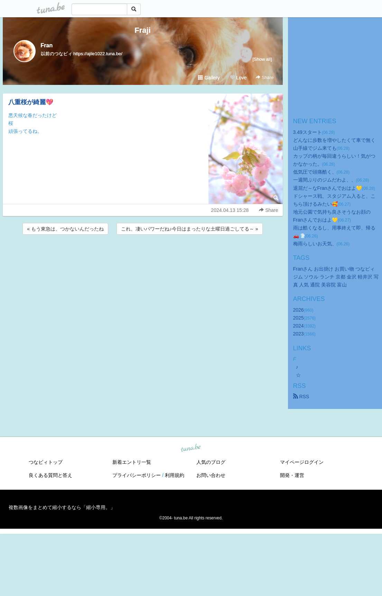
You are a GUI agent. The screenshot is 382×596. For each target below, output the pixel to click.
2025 (298, 318)
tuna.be (191, 448)
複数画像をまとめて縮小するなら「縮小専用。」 (62, 507)
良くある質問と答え (50, 475)
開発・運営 (292, 475)
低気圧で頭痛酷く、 (315, 172)
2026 (298, 310)
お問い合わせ (210, 475)
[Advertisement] (143, 254)
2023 (298, 333)
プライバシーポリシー (136, 475)
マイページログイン (302, 462)
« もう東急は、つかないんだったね (65, 229)
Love (238, 77)
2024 (298, 326)
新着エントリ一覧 (131, 462)
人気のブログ (210, 462)
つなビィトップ (46, 462)
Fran (47, 45)
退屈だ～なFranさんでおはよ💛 (327, 188)
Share (264, 77)
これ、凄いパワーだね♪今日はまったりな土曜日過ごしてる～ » (189, 229)
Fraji (142, 30)
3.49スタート (307, 132)
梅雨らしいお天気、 (315, 243)
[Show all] (262, 59)
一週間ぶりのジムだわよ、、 (324, 180)
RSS (301, 396)
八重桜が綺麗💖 (30, 102)
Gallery (209, 77)
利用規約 (174, 475)
